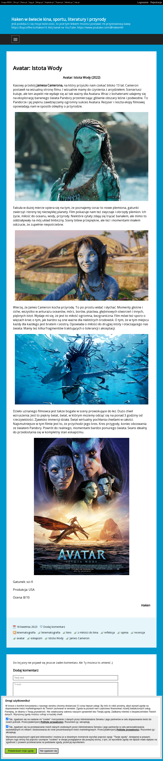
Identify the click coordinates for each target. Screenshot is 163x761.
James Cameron (79, 638)
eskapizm (36, 638)
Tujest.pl (59, 2)
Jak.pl (77, 2)
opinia (124, 632)
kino (68, 632)
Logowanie (143, 2)
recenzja (139, 632)
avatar (21, 638)
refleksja (109, 632)
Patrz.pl (24, 2)
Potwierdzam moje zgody (21, 751)
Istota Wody (55, 638)
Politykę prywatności (52, 722)
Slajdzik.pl (49, 2)
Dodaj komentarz (54, 627)
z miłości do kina (88, 632)
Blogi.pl (39, 2)
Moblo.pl (69, 2)
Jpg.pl (31, 2)
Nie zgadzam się (48, 751)
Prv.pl (16, 2)
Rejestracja (156, 2)
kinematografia (26, 632)
